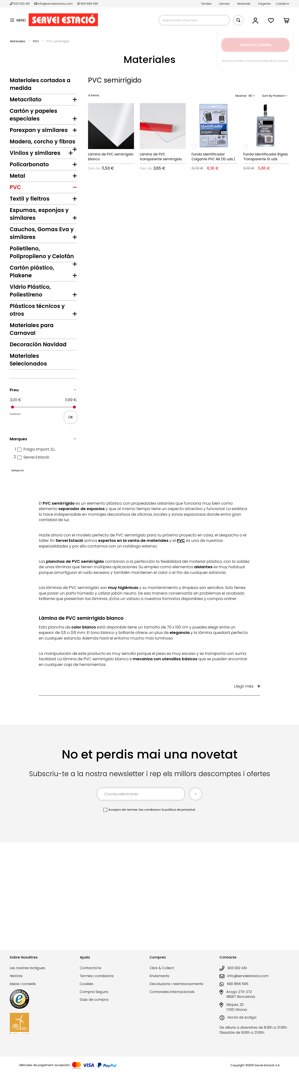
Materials (243, 4)
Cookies (86, 989)
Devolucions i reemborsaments (176, 989)
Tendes (206, 4)
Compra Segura (94, 997)
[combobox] (194, 20)
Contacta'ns (90, 973)
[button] (282, 4)
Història (16, 981)
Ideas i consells (23, 989)
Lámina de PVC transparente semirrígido (161, 156)
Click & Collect (162, 973)
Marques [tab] (18, 551)
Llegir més (243, 799)
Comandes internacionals (172, 997)
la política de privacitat (178, 922)
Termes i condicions (97, 981)
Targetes (264, 4)
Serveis (224, 4)
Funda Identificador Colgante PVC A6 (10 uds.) (213, 156)
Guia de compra (94, 1004)
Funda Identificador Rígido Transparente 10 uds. (265, 156)
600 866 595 (87, 4)
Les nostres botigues (27, 973)
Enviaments (159, 981)
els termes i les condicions (141, 922)
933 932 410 (20, 4)
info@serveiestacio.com (53, 4)
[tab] (43, 100)
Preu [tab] (14, 502)
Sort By (267, 96)
